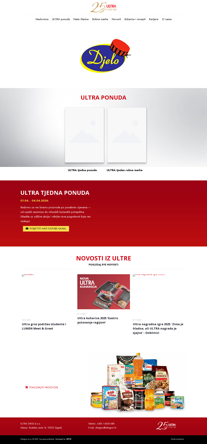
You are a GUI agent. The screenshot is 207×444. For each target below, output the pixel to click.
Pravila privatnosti (177, 439)
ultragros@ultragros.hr (105, 427)
